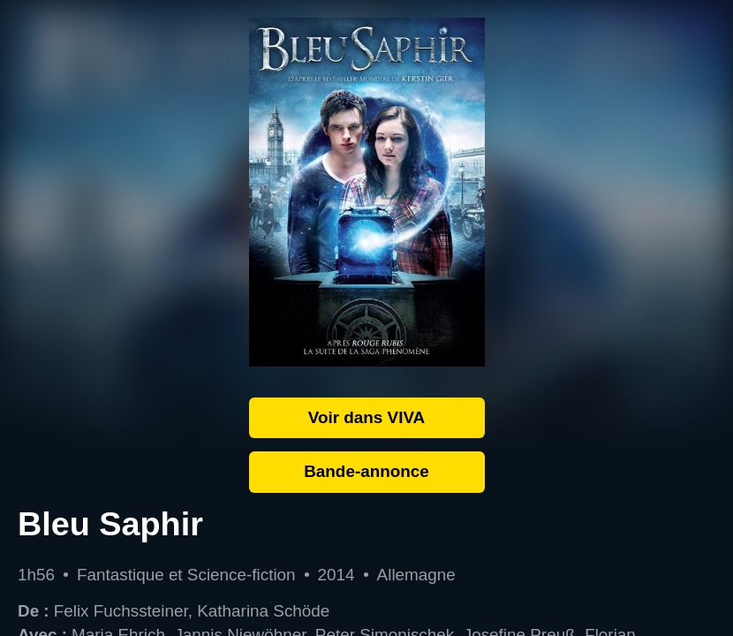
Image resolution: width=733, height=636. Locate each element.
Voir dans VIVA (367, 417)
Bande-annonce (366, 471)
